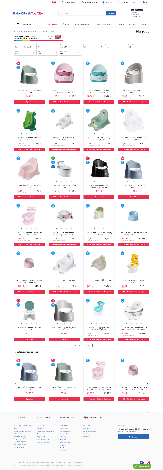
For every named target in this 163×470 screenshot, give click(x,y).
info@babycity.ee (135, 12)
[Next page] (87, 345)
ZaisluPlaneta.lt (65, 442)
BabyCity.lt (63, 437)
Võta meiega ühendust (44, 439)
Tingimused (41, 437)
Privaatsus (86, 428)
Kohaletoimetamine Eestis (45, 431)
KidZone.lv (63, 451)
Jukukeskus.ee (65, 431)
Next (147, 383)
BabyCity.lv (64, 439)
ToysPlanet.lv (64, 448)
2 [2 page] (75, 345)
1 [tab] (21, 86)
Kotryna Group (65, 434)
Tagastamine (41, 434)
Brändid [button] (144, 24)
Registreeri (133, 437)
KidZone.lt (63, 445)
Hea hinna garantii (20, 447)
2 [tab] (26, 86)
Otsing (111, 13)
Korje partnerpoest (43, 442)
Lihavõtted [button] (120, 24)
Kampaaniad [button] (52, 24)
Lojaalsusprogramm (20, 442)
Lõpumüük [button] (65, 24)
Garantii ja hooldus (20, 436)
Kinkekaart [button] (132, 24)
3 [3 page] (79, 345)
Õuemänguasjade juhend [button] (103, 24)
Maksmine (40, 428)
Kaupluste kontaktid (20, 439)
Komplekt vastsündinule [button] (82, 24)
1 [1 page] (72, 345)
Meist (16, 428)
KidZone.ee (64, 428)
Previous (15, 383)
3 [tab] (31, 86)
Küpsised (86, 436)
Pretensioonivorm (20, 444)
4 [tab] (36, 86)
